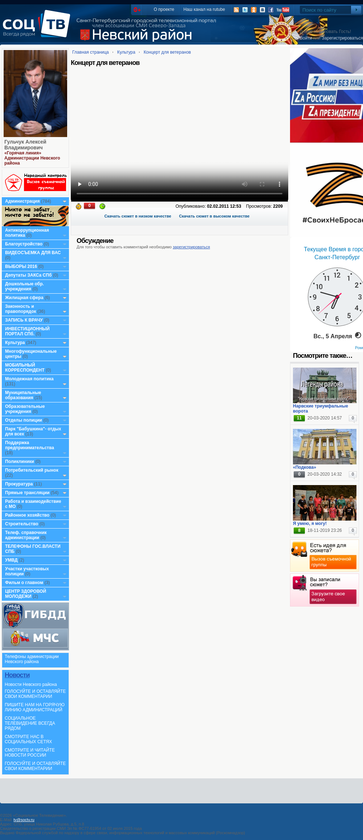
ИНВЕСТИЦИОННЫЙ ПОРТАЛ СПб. (27, 331)
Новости (17, 675)
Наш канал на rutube (204, 9)
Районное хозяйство (27, 515)
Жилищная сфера (24, 297)
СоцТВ (38, 28)
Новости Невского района (31, 684)
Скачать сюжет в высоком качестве (214, 216)
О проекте (164, 9)
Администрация (22, 201)
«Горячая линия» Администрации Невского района (32, 158)
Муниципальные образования (23, 395)
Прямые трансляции (27, 492)
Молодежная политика (29, 378)
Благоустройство (24, 244)
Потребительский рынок (31, 470)
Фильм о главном (24, 582)
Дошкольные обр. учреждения (24, 286)
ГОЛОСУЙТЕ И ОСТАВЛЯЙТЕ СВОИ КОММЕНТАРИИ (35, 694)
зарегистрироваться (191, 247)
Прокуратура (19, 484)
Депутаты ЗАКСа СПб (28, 275)
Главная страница (90, 52)
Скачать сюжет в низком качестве (138, 216)
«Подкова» (304, 467)
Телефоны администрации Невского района (32, 659)
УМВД (11, 560)
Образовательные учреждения (25, 409)
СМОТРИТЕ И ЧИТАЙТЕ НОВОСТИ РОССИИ (30, 753)
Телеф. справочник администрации (26, 535)
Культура (15, 342)
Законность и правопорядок (20, 309)
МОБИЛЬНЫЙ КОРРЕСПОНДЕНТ (25, 368)
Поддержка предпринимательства (29, 445)
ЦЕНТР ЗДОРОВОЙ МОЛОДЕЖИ (25, 594)
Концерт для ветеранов (167, 52)
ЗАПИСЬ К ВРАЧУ (24, 320)
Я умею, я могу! (310, 523)
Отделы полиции (23, 420)
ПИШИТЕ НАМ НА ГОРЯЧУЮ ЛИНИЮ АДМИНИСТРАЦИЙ (35, 707)
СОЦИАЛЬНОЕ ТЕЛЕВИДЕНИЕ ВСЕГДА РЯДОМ (30, 723)
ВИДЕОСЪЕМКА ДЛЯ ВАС (33, 252)
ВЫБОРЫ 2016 (21, 266)
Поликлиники (19, 461)
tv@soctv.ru (23, 820)
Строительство (21, 523)
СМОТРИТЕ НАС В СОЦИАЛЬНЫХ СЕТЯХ (28, 739)
